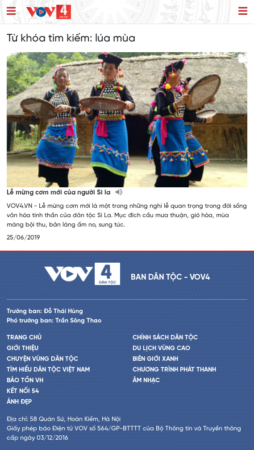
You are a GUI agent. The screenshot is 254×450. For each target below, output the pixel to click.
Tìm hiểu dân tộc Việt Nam (48, 370)
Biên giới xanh (155, 359)
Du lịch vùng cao (161, 348)
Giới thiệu (22, 348)
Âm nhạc (146, 380)
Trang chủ (24, 337)
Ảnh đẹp (19, 402)
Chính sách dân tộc (165, 337)
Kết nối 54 (23, 391)
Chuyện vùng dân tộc (42, 359)
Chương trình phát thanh (174, 370)
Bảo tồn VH (25, 380)
